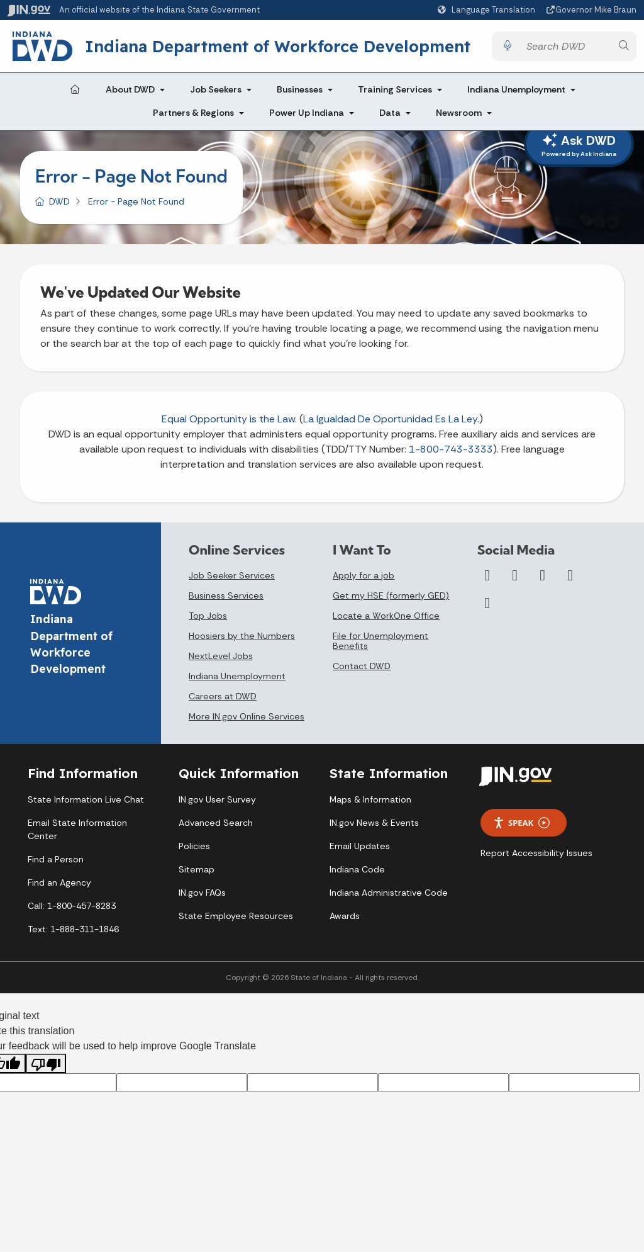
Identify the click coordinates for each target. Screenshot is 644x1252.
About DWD (130, 89)
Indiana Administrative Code (389, 892)
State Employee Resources (236, 916)
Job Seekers (216, 89)
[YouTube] (543, 575)
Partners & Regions (193, 113)
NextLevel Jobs (221, 656)
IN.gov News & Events (374, 822)
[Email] (487, 603)
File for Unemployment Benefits (380, 640)
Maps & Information (370, 799)
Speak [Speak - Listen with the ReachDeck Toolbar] (521, 823)
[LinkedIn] (570, 575)
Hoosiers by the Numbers (242, 635)
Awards (345, 916)
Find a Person (56, 859)
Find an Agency (59, 882)
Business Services (226, 595)
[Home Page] (75, 90)
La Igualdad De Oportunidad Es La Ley (390, 419)
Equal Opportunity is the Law (228, 419)
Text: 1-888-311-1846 (73, 929)
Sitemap (196, 869)
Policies (194, 846)
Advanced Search (216, 822)
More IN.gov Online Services (246, 716)
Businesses (300, 89)
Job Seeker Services (232, 575)
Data (390, 113)
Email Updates (360, 846)
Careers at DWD (223, 696)
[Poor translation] (46, 1064)
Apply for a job (363, 575)
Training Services (395, 89)
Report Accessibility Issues (536, 853)
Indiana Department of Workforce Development (277, 46)
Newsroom (459, 113)
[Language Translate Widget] (488, 10)
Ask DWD (578, 145)
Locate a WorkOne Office (386, 615)
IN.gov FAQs (202, 892)
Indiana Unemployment (516, 89)
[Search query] (565, 46)
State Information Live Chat (86, 799)
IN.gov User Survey (217, 799)
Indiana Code (357, 869)
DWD (59, 201)
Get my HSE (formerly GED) (391, 595)
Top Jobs (208, 615)
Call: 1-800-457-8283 (72, 905)
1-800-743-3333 (451, 449)
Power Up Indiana (306, 113)
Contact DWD (362, 666)
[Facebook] (487, 575)
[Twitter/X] (515, 575)
